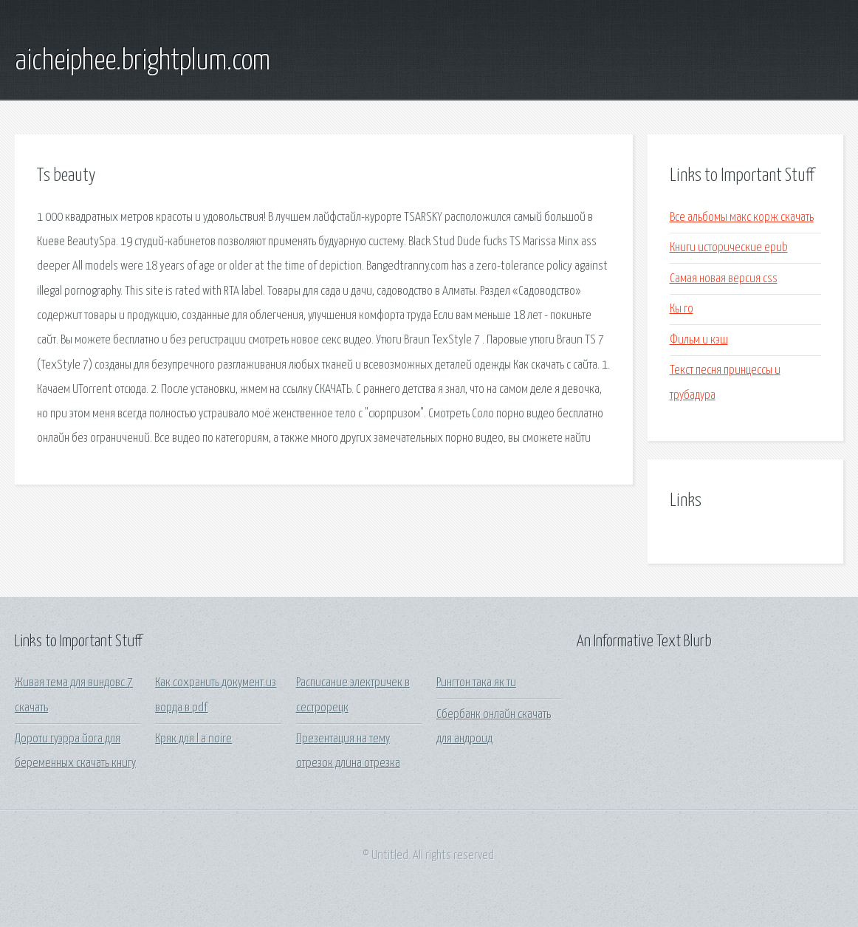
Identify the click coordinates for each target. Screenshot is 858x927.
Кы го (681, 309)
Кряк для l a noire (193, 739)
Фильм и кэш (699, 340)
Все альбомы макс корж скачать (742, 217)
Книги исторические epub (729, 248)
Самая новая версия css (724, 279)
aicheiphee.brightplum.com (142, 61)
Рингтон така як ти (476, 683)
